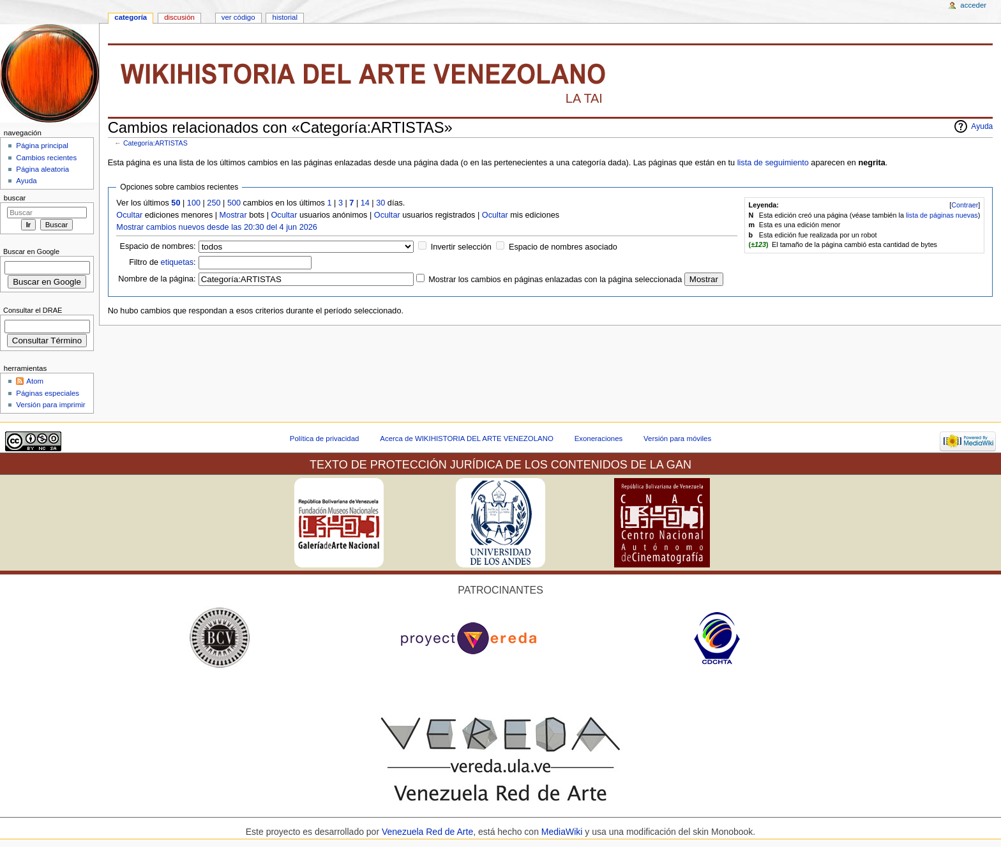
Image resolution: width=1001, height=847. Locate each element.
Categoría (130, 17)
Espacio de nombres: (157, 246)
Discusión (179, 17)
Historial (285, 17)
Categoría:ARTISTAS (155, 143)
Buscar (15, 198)
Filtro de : (162, 262)
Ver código (238, 17)
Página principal (42, 145)
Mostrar (233, 215)
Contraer (964, 205)
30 (380, 203)
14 (365, 203)
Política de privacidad (324, 438)
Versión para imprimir (50, 405)
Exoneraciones (599, 438)
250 (213, 203)
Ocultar (129, 215)
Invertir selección (461, 247)
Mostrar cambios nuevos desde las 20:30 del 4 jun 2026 (216, 227)
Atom (34, 381)
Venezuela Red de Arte (427, 832)
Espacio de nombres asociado (563, 247)
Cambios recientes (46, 157)
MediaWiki (563, 832)
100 (193, 203)
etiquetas (177, 262)
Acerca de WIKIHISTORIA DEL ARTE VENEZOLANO (466, 438)
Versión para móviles (677, 438)
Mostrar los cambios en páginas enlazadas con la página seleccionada (555, 279)
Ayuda (982, 126)
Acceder (973, 5)
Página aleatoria (42, 169)
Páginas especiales (47, 393)
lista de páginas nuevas (942, 215)
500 (234, 203)
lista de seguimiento (773, 162)
